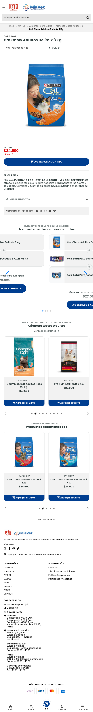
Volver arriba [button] (46, 520)
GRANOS (8, 594)
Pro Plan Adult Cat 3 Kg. (69, 384)
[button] (54, 211)
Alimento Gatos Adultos (68, 26)
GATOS (21, 26)
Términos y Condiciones (61, 571)
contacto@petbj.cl (16, 604)
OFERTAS (8, 567)
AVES (6, 582)
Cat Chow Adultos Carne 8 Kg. (24, 481)
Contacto (53, 567)
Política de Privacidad (60, 579)
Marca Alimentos (18, 199)
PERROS (7, 575)
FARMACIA (9, 571)
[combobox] (46, 17)
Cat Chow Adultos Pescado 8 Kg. (68, 481)
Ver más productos (46, 331)
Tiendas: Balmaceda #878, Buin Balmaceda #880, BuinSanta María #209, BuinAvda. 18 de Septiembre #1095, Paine (22, 621)
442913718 (11, 608)
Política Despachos (59, 575)
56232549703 (13, 612)
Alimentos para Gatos (40, 26)
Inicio (11, 26)
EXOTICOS (9, 586)
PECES (7, 590)
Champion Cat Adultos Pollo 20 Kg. (24, 386)
